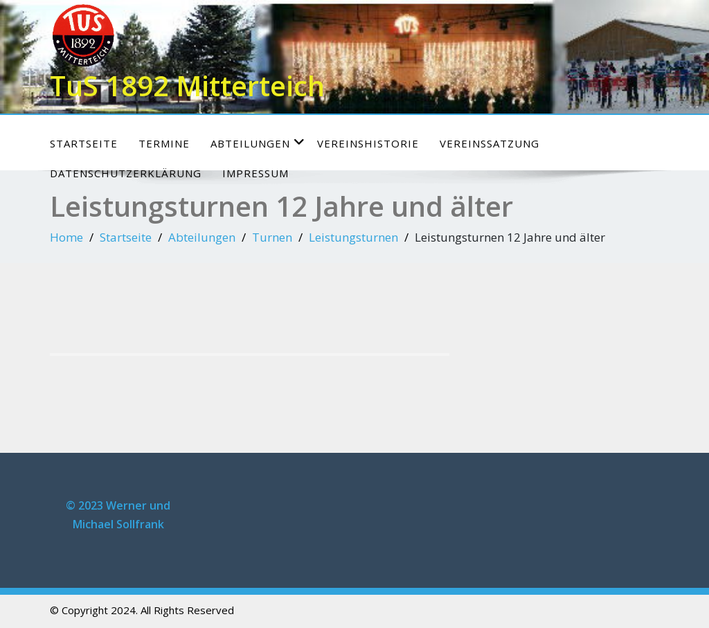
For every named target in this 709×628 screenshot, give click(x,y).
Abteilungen (257, 143)
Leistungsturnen (353, 237)
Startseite (84, 143)
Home (66, 237)
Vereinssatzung (489, 143)
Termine (164, 143)
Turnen (272, 237)
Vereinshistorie (368, 143)
